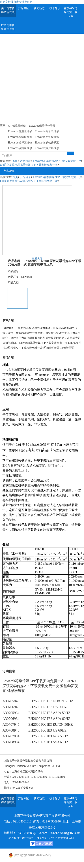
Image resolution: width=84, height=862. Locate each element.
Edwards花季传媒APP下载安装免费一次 (57, 161)
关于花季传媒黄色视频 (8, 10)
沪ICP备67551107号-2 (43, 838)
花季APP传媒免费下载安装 (70, 12)
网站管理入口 (66, 838)
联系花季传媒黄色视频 (8, 27)
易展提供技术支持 (19, 838)
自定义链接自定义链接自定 (16, 1)
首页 (15, 161)
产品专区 (23, 8)
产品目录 (25, 161)
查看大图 (37, 258)
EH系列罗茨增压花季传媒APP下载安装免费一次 (29, 164)
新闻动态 (39, 8)
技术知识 (55, 8)
